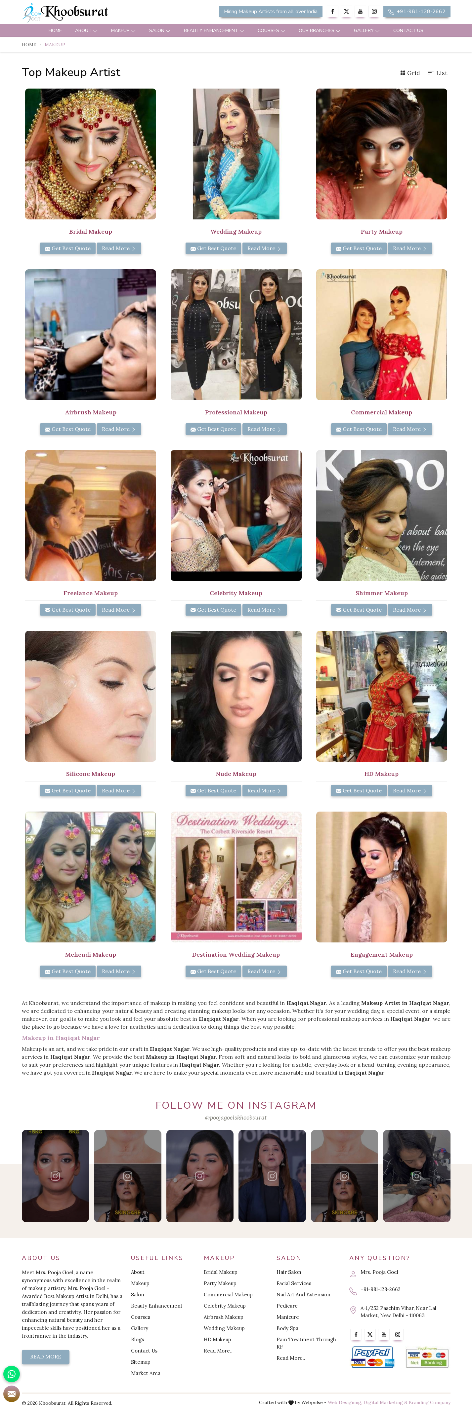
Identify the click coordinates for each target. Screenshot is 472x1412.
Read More (119, 248)
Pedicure (287, 1306)
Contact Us (408, 30)
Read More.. (218, 1351)
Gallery (367, 30)
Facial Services (294, 1283)
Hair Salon (289, 1272)
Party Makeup (220, 1283)
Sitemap (140, 1362)
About (86, 30)
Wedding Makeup (224, 1328)
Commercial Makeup (228, 1294)
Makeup (123, 30)
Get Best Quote (68, 248)
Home (55, 30)
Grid (410, 73)
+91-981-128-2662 (417, 11)
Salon (160, 30)
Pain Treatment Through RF (306, 1343)
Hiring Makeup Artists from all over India (271, 11)
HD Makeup (217, 1339)
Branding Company (430, 1402)
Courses (271, 30)
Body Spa (287, 1328)
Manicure (288, 1317)
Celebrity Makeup (225, 1306)
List (437, 73)
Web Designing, (345, 1402)
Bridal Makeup (220, 1272)
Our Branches (320, 30)
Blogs (137, 1339)
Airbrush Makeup (223, 1317)
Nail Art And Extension (303, 1294)
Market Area (145, 1373)
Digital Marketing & (386, 1402)
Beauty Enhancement (214, 30)
